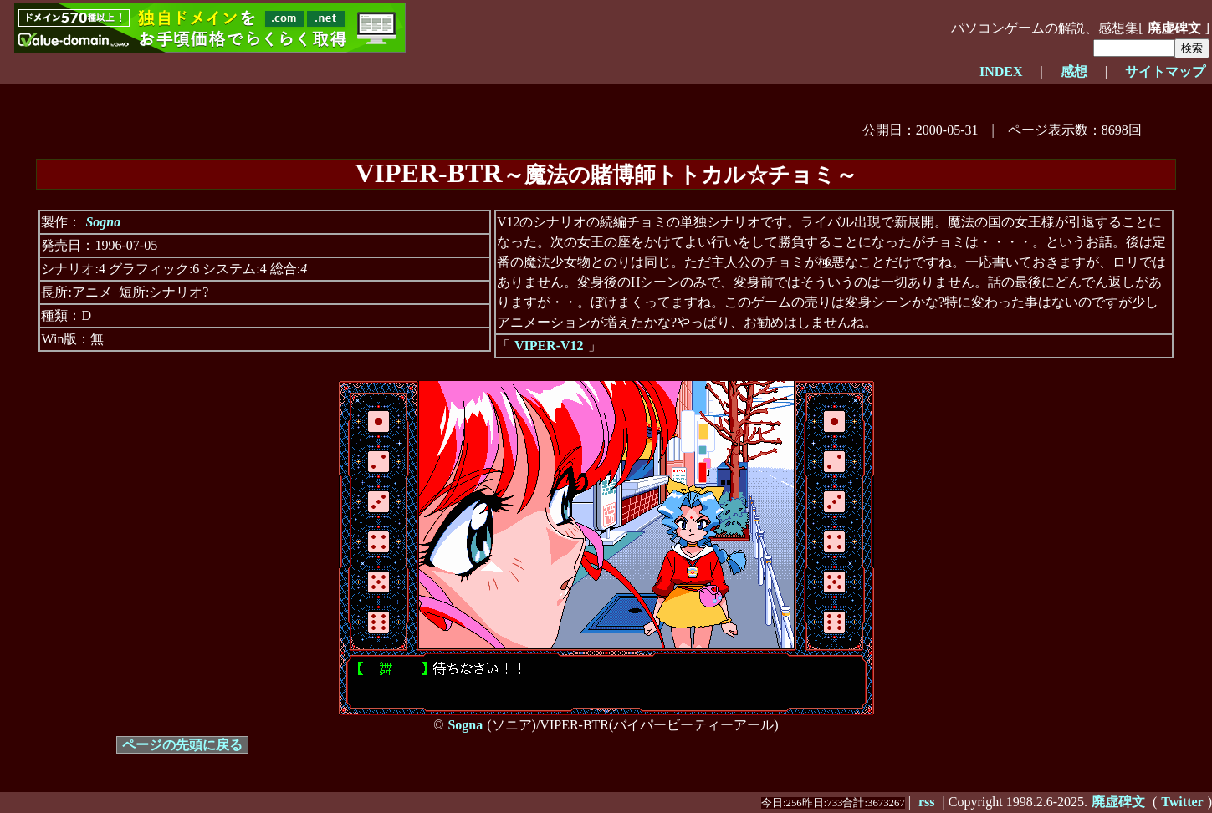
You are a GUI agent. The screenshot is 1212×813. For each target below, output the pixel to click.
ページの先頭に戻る (182, 745)
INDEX (1001, 71)
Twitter (1182, 802)
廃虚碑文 (1174, 28)
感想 (1074, 71)
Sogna (102, 222)
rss (926, 802)
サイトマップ (1165, 71)
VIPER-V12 (549, 345)
